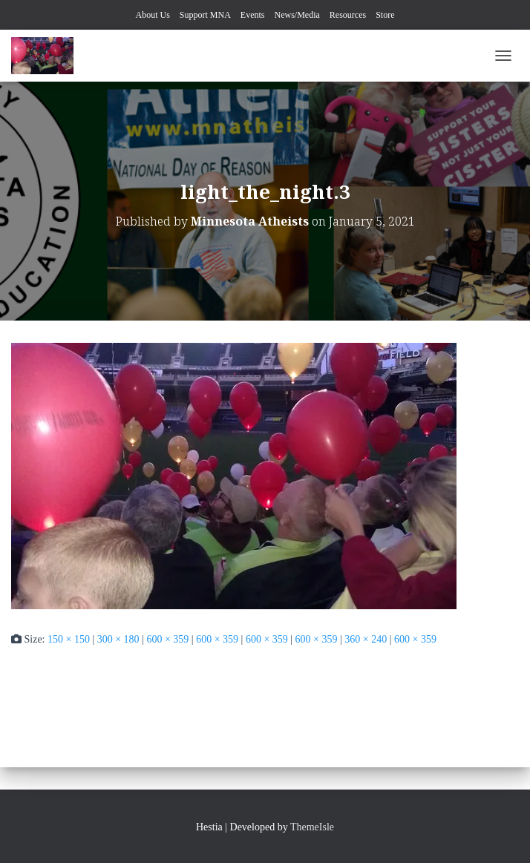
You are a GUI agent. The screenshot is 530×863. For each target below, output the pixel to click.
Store (385, 15)
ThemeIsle (312, 827)
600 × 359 (167, 639)
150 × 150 (69, 639)
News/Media (297, 15)
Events (253, 15)
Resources (348, 15)
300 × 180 (118, 639)
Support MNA (205, 15)
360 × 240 (365, 639)
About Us (152, 15)
